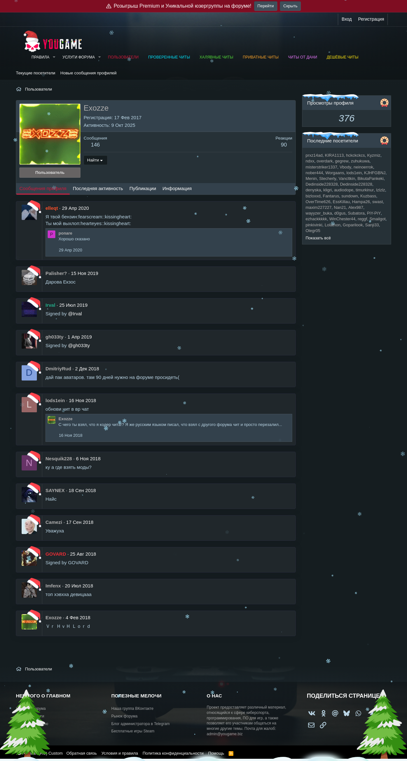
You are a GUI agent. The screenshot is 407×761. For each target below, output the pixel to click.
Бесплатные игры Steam (133, 731)
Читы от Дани (302, 57)
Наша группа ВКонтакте (132, 708)
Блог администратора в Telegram (140, 724)
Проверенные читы (169, 57)
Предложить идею (32, 724)
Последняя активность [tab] (98, 188)
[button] (54, 57)
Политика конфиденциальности (173, 753)
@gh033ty (79, 345)
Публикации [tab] (142, 188)
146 (95, 145)
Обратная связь (81, 753)
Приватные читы (261, 57)
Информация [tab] (177, 188)
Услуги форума (79, 57)
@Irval (75, 313)
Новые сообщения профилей (88, 73)
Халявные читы (216, 57)
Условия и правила (119, 753)
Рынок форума (124, 716)
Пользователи (123, 57)
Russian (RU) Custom (40, 753)
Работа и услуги (30, 716)
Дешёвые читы (342, 57)
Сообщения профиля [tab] (42, 188)
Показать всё (318, 238)
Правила (40, 57)
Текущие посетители (35, 73)
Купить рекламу (30, 731)
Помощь (216, 753)
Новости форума (31, 708)
